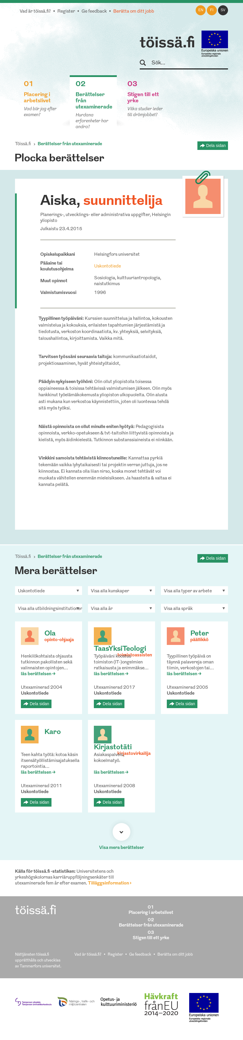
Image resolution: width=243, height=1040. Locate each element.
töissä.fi (167, 43)
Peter (199, 633)
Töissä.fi (23, 144)
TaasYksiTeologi (120, 649)
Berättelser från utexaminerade (70, 144)
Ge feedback (94, 11)
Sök (145, 63)
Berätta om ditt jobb (133, 11)
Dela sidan (216, 145)
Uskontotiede (107, 266)
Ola (50, 633)
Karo (52, 732)
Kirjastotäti (113, 747)
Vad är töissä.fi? (35, 11)
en (200, 10)
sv (223, 10)
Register (66, 11)
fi (212, 10)
